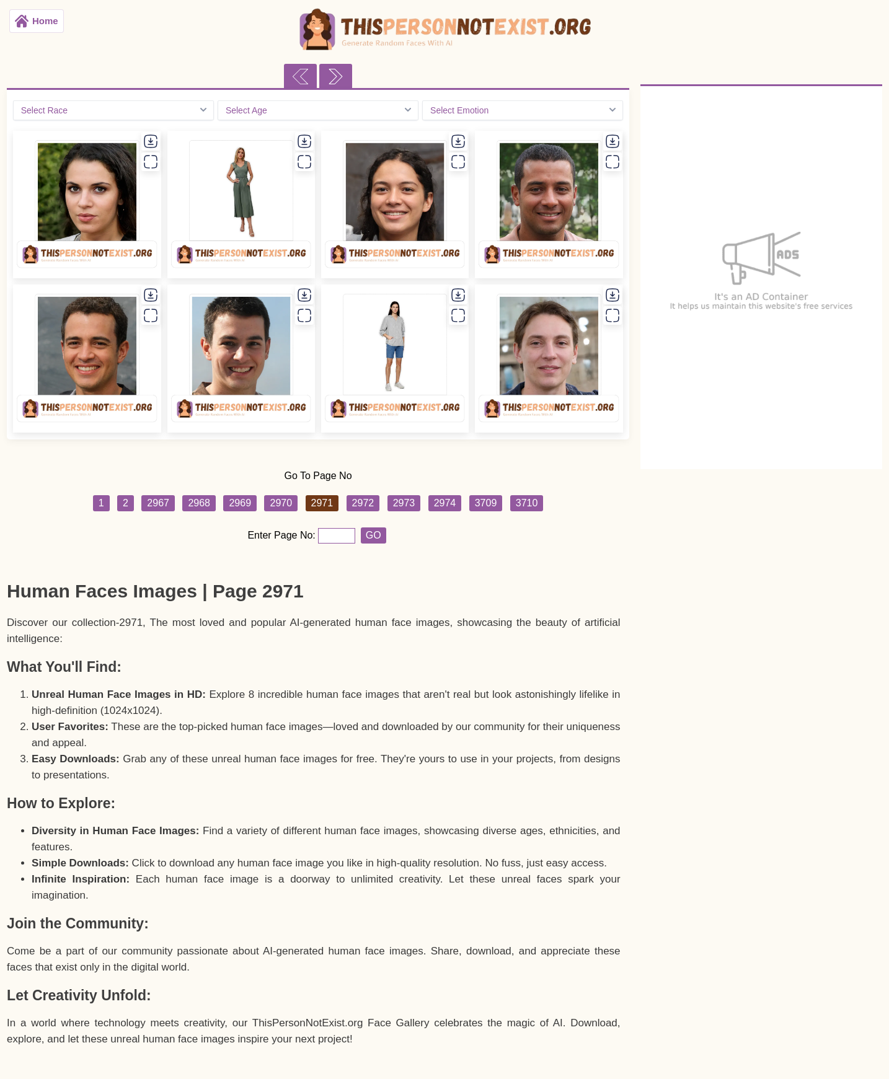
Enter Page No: (282, 535)
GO (373, 535)
